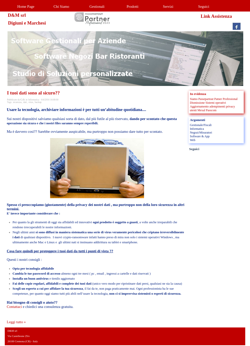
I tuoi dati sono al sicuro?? (33, 92)
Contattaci (14, 307)
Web (192, 140)
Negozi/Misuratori (201, 132)
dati (25, 102)
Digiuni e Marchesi (27, 23)
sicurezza (17, 102)
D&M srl (17, 15)
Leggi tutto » (16, 322)
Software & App (200, 136)
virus (30, 102)
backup (38, 102)
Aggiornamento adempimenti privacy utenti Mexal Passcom (212, 108)
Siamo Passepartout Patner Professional (213, 99)
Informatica (197, 129)
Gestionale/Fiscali (201, 125)
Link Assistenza (216, 16)
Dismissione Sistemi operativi (208, 102)
